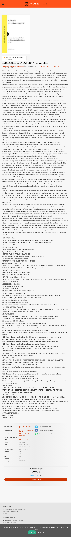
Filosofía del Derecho (25, 440)
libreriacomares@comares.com (14, 520)
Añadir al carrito (36, 479)
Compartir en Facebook (44, 430)
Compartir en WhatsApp (44, 433)
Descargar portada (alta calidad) (13, 58)
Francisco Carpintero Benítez (13, 66)
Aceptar (32, 532)
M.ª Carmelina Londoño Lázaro (47, 66)
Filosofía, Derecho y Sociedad (25, 434)
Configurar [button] (40, 532)
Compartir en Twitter (43, 426)
